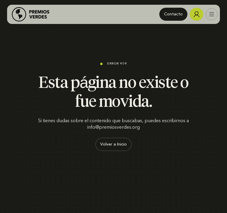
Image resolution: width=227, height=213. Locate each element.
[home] (30, 14)
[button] (212, 14)
